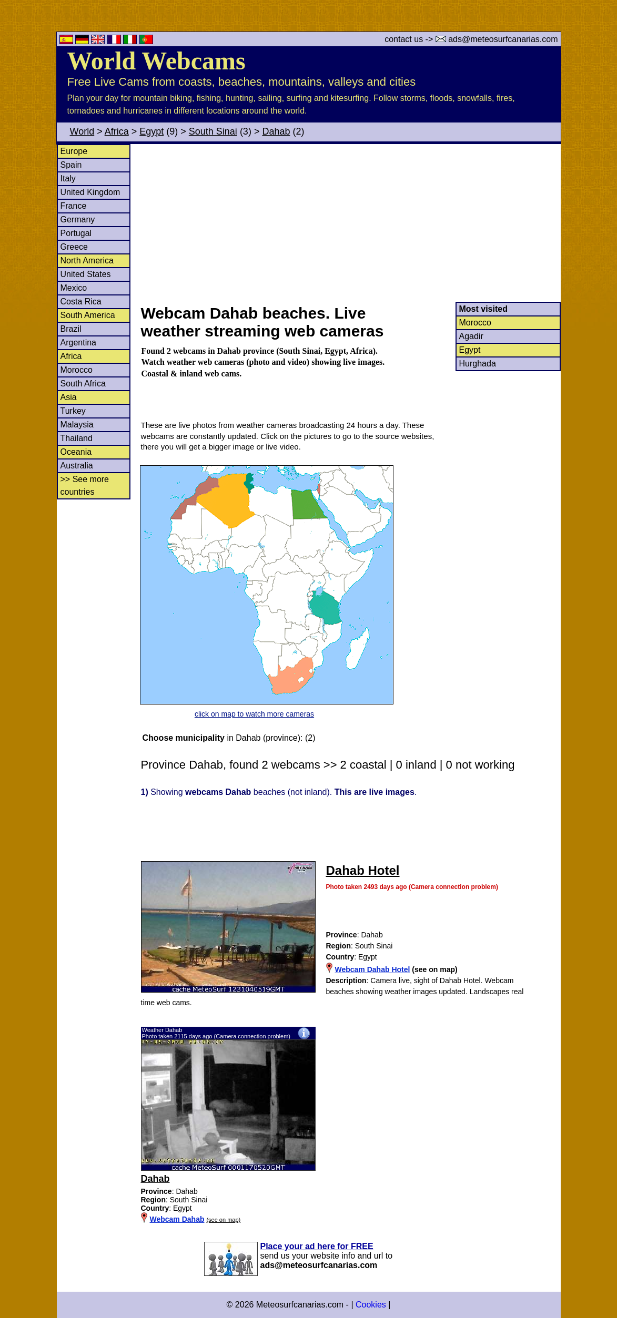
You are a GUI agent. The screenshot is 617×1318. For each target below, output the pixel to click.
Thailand (76, 438)
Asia (68, 397)
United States (85, 274)
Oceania (76, 451)
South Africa (83, 383)
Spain (71, 164)
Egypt (151, 131)
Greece (74, 246)
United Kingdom (90, 192)
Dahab (276, 131)
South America (87, 315)
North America (87, 260)
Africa (117, 131)
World (82, 131)
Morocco (76, 369)
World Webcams (156, 61)
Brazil (71, 328)
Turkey (73, 410)
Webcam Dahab (177, 1219)
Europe (74, 151)
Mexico (73, 287)
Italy (68, 178)
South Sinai (213, 131)
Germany (77, 219)
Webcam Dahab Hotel (372, 969)
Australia (76, 465)
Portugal (76, 233)
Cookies (371, 1304)
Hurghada (477, 363)
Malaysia (77, 424)
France (73, 205)
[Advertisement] (350, 223)
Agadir (471, 336)
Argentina (78, 342)
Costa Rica (81, 301)
